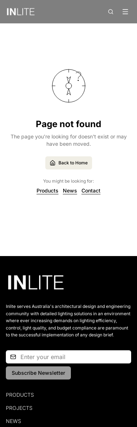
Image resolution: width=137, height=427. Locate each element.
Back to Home (69, 163)
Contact (90, 190)
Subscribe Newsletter (38, 373)
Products (47, 190)
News (70, 190)
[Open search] (111, 12)
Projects (19, 408)
